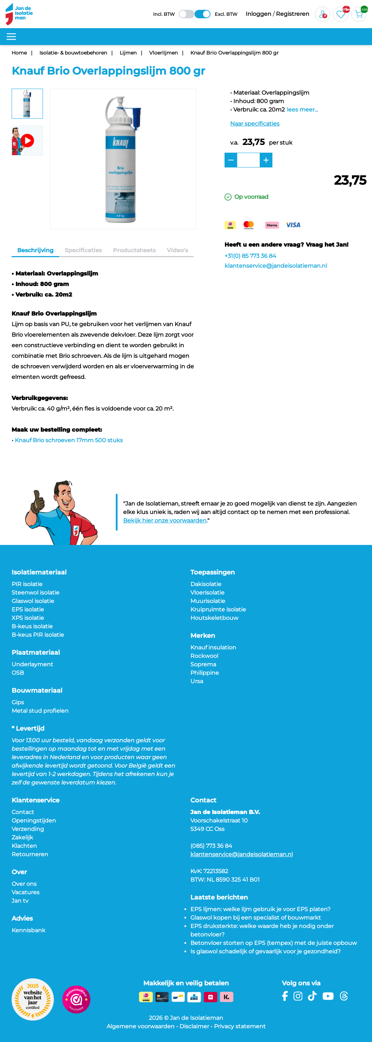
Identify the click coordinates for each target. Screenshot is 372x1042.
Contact (23, 812)
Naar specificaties (254, 123)
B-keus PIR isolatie (38, 634)
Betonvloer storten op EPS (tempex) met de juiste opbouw (273, 943)
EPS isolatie (28, 609)
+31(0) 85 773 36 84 (250, 256)
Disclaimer (194, 1026)
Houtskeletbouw (214, 618)
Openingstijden (34, 820)
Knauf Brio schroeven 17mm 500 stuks (69, 440)
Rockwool (204, 656)
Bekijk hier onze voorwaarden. (165, 520)
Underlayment (32, 664)
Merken (202, 636)
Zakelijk (22, 837)
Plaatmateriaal (36, 652)
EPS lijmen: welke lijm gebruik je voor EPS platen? (260, 909)
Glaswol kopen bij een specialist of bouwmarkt (255, 917)
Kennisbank (28, 930)
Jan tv (20, 900)
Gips (18, 702)
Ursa (196, 681)
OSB (18, 672)
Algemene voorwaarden (141, 1026)
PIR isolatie (27, 584)
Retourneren (30, 854)
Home (19, 53)
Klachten (24, 846)
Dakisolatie (205, 584)
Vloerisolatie (207, 592)
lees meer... (302, 109)
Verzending (28, 829)
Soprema (203, 664)
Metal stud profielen (40, 710)
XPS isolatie (28, 618)
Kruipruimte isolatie (218, 609)
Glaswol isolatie (33, 601)
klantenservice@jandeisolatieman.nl (276, 265)
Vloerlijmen (163, 53)
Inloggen (258, 14)
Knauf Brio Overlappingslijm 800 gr (234, 53)
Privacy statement (240, 1026)
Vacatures (25, 892)
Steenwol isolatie (35, 592)
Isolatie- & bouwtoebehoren (73, 53)
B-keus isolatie (32, 626)
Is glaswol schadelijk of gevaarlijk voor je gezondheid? (265, 951)
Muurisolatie (207, 601)
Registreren (292, 14)
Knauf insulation (213, 647)
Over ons (24, 884)
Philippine (204, 672)
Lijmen (128, 53)
